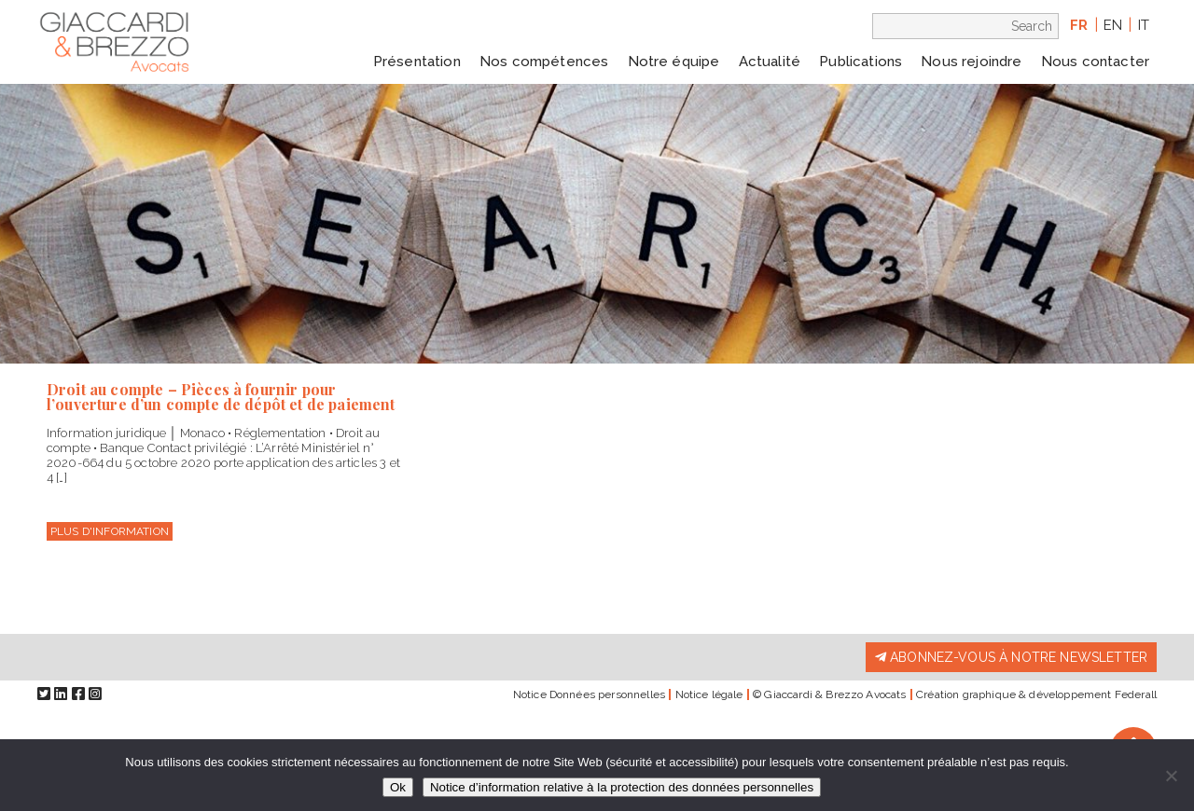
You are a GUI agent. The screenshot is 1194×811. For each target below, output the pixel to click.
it (1143, 25)
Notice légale (709, 694)
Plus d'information (109, 531)
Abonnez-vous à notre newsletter (1011, 657)
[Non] (1170, 775)
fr (1079, 25)
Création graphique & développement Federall (1036, 694)
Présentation (417, 61)
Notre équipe (674, 61)
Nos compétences (543, 61)
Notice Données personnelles (589, 694)
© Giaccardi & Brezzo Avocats (829, 694)
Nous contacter (1095, 61)
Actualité (769, 61)
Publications (860, 61)
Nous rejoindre (971, 61)
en (1113, 25)
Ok (398, 787)
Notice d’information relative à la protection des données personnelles (621, 787)
